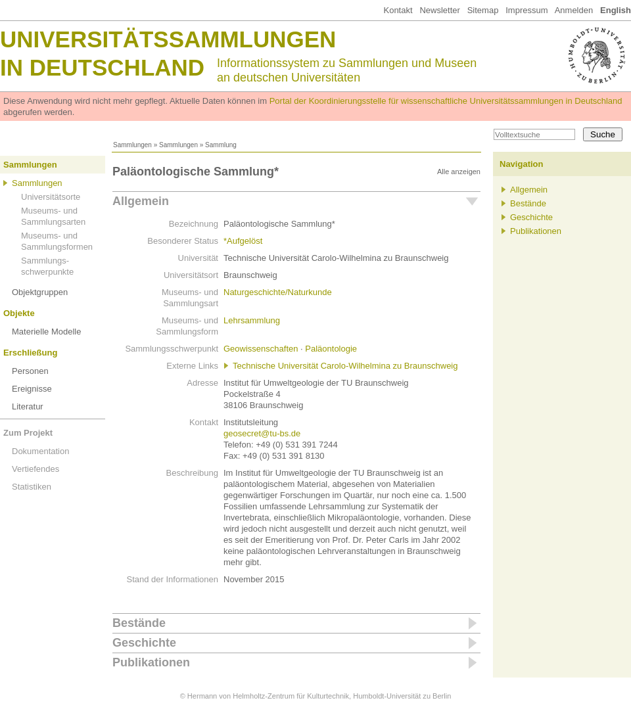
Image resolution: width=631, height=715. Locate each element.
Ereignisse (32, 389)
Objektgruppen (40, 292)
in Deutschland (102, 67)
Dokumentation (40, 451)
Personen (30, 371)
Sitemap (483, 10)
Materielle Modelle (47, 331)
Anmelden (574, 10)
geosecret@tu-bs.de (261, 433)
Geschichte (144, 642)
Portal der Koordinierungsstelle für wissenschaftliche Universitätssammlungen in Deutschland (445, 101)
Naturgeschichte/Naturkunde (277, 292)
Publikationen (151, 662)
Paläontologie (331, 349)
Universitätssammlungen (168, 39)
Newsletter (439, 10)
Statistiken (31, 487)
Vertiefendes (35, 469)
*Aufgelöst (242, 241)
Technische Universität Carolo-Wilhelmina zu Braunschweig (345, 366)
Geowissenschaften (260, 349)
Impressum (526, 10)
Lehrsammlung (251, 320)
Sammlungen (132, 145)
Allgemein (140, 201)
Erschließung (30, 353)
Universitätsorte (50, 197)
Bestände (139, 623)
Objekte (19, 313)
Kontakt (397, 10)
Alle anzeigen (458, 171)
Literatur (27, 406)
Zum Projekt (28, 433)
